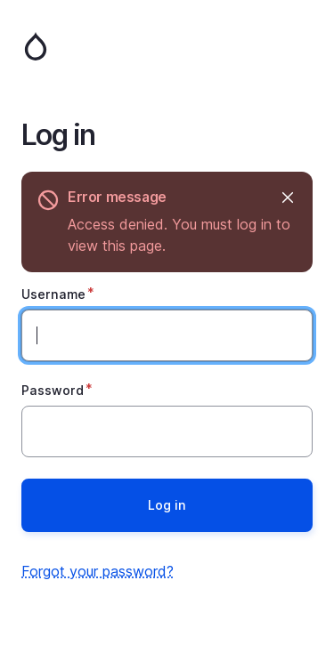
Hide (286, 197)
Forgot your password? (97, 571)
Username (53, 294)
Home (167, 46)
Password (52, 390)
